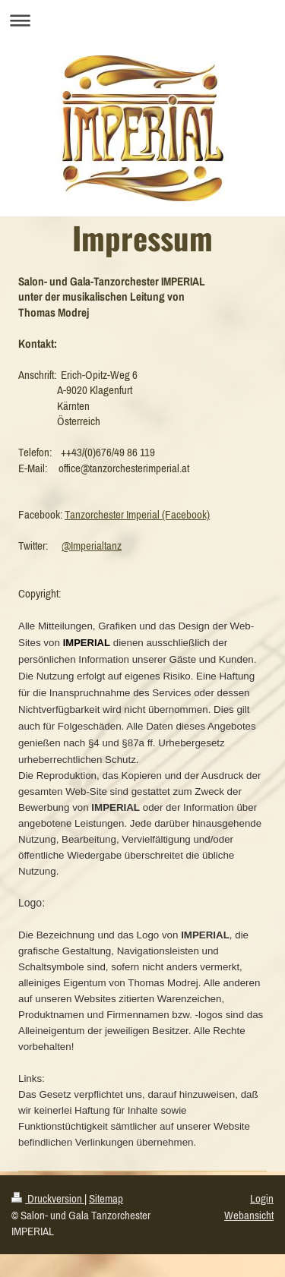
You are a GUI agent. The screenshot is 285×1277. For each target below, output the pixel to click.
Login (262, 1198)
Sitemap (106, 1198)
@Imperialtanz (92, 545)
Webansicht (249, 1215)
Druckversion (47, 1198)
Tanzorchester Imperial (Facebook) (137, 514)
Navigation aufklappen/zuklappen (142, 20)
